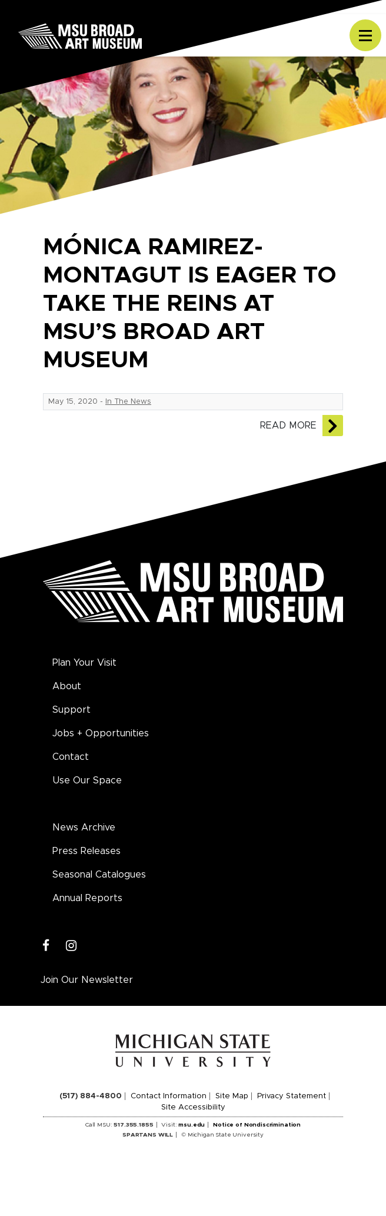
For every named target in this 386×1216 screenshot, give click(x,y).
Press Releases (86, 851)
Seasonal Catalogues (99, 874)
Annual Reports (87, 898)
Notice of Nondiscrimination (257, 1125)
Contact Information (169, 1096)
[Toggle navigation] (365, 35)
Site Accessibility (193, 1107)
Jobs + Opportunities (100, 733)
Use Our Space (87, 780)
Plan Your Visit (84, 662)
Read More (288, 425)
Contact (70, 757)
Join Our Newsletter (87, 980)
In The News (128, 402)
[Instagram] (71, 946)
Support (71, 710)
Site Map (231, 1096)
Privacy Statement (291, 1096)
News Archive (83, 827)
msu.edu (191, 1125)
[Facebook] (46, 946)
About (66, 686)
